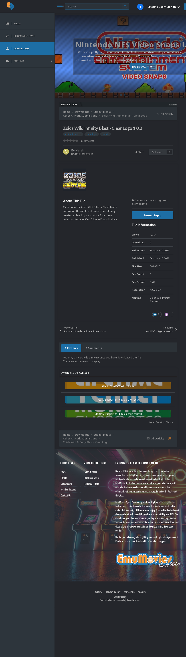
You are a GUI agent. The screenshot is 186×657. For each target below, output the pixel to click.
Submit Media (91, 472)
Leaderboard (66, 483)
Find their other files (82, 153)
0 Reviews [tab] (71, 348)
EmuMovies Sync (92, 483)
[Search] (97, 6)
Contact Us (66, 495)
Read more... (120, 66)
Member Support (68, 489)
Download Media (92, 477)
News (63, 472)
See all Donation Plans (160, 422)
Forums (64, 477)
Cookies (142, 592)
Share (139, 152)
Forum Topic (152, 215)
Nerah (79, 150)
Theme (98, 592)
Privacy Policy (113, 592)
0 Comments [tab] (94, 348)
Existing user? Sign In (164, 7)
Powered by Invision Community (112, 599)
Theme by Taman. (133, 599)
